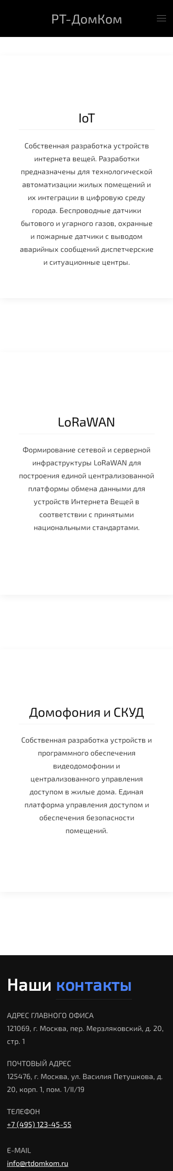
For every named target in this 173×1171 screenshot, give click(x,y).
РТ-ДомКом (86, 18)
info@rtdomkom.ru (37, 1163)
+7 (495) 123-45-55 (39, 1124)
